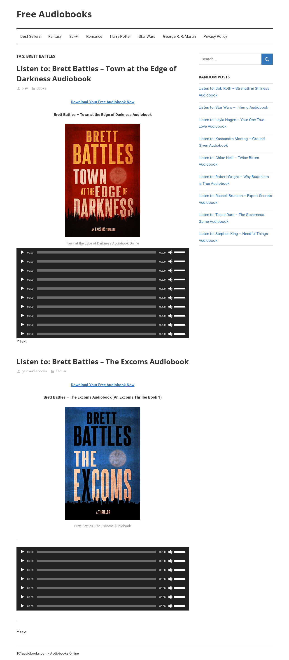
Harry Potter (120, 36)
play (25, 88)
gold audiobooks (34, 371)
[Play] (22, 252)
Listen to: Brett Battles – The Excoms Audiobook (102, 361)
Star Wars (147, 36)
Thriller (61, 371)
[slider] (96, 252)
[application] (102, 252)
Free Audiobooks (54, 14)
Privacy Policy (215, 36)
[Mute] (170, 252)
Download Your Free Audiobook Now (102, 102)
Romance (94, 36)
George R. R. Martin (179, 36)
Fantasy (55, 36)
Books (41, 88)
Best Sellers (30, 36)
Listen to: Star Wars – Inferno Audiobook (233, 107)
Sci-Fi (74, 36)
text (23, 341)
